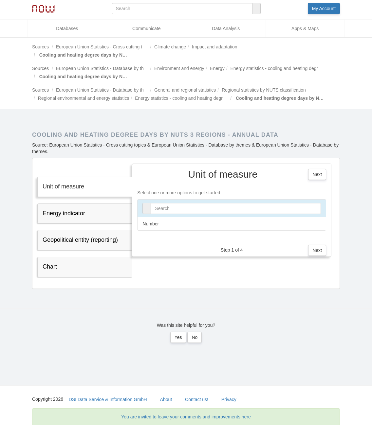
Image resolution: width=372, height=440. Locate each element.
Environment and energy (179, 68)
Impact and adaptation (214, 46)
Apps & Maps (305, 28)
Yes (178, 337)
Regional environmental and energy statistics (83, 98)
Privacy (228, 399)
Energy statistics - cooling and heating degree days (282, 68)
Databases (67, 28)
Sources (40, 46)
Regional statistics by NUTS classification (264, 90)
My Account (324, 8)
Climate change (170, 46)
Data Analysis (226, 28)
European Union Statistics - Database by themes (105, 68)
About (166, 399)
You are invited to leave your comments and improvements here (186, 416)
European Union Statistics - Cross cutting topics (104, 46)
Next (317, 174)
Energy (217, 68)
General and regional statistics (185, 90)
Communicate (146, 28)
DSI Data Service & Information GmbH (108, 399)
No (194, 337)
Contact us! (196, 399)
